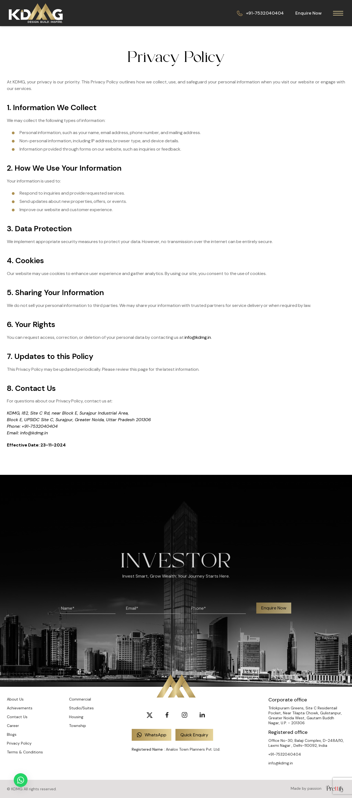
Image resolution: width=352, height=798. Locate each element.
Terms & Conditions (25, 752)
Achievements (19, 708)
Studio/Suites (81, 708)
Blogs (11, 734)
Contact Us (17, 716)
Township (77, 725)
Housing (76, 716)
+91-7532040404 (260, 13)
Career (13, 725)
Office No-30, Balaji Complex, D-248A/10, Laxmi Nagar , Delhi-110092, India (306, 743)
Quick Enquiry (194, 735)
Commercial (80, 699)
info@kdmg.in (198, 337)
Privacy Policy (19, 743)
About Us (15, 699)
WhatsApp (151, 735)
